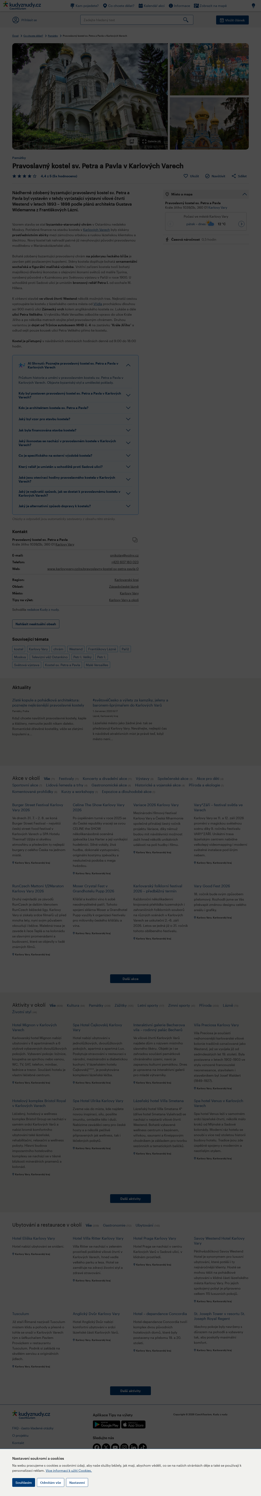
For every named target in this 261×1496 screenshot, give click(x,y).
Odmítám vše (50, 1482)
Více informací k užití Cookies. (69, 1470)
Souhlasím (23, 1482)
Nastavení (77, 1482)
